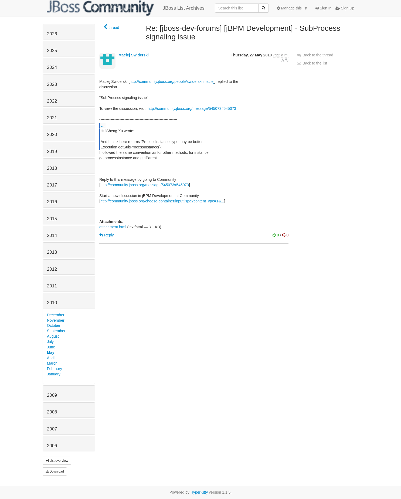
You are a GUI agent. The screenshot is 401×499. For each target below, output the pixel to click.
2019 (52, 151)
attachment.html (112, 227)
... (102, 125)
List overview (57, 461)
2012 (52, 269)
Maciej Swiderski (133, 55)
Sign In (323, 8)
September (56, 331)
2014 (52, 235)
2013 (52, 252)
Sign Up (344, 8)
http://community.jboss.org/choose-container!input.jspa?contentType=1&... (162, 201)
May (50, 352)
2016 (52, 201)
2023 (52, 84)
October (53, 325)
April (51, 358)
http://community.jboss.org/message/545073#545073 (192, 108)
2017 (52, 185)
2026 (52, 33)
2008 (52, 412)
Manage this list (292, 8)
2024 (52, 67)
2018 (52, 168)
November (55, 320)
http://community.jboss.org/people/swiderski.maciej (172, 81)
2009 (52, 395)
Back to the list (312, 63)
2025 (52, 50)
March (52, 363)
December (55, 315)
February (54, 368)
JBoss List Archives (126, 8)
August (53, 336)
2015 (52, 218)
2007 (52, 429)
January (53, 374)
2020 (52, 134)
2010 (52, 302)
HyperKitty (199, 492)
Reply (106, 235)
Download (55, 471)
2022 (52, 101)
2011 (52, 285)
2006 (52, 445)
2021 (52, 117)
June (51, 347)
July (50, 342)
